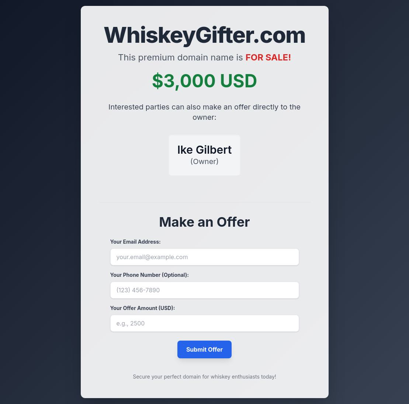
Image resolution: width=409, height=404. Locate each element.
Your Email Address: (135, 241)
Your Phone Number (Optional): (149, 275)
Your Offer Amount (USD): (142, 308)
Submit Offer (204, 349)
